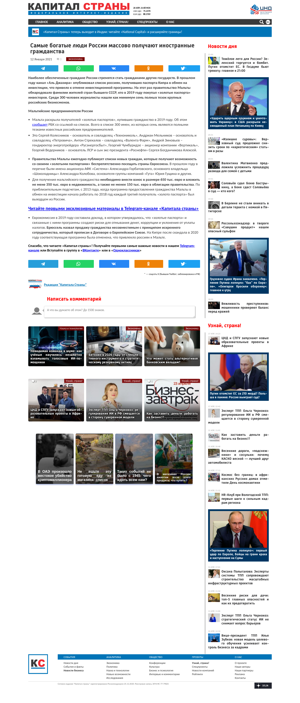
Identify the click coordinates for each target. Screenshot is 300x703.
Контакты (240, 678)
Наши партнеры (244, 670)
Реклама (240, 674)
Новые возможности (118, 674)
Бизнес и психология (161, 670)
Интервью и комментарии (164, 674)
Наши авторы (242, 666)
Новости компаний (203, 670)
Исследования (114, 678)
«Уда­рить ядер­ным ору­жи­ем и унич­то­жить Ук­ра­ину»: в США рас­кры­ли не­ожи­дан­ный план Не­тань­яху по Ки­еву (238, 122)
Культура (154, 666)
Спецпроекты (147, 22)
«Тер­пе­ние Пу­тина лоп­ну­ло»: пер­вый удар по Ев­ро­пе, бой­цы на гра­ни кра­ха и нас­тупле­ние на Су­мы (238, 554)
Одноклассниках (126, 250)
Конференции (157, 663)
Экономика (133, 328)
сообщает (40, 124)
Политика (112, 666)
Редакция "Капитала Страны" (65, 285)
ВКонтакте (90, 250)
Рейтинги (197, 674)
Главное (42, 22)
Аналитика (65, 22)
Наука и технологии (71, 328)
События (69, 657)
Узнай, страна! (117, 22)
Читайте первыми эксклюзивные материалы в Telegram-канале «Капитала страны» (113, 208)
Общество (90, 22)
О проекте (241, 663)
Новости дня (222, 46)
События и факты (74, 666)
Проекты (197, 657)
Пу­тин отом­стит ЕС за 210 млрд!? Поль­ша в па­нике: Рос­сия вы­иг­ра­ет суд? (238, 395)
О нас (170, 22)
